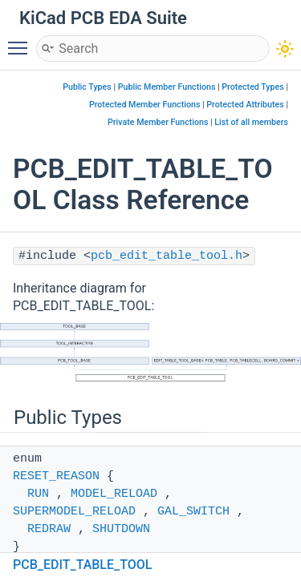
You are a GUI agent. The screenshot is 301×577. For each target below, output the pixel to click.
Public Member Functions (167, 87)
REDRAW (49, 529)
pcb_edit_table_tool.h (166, 256)
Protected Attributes (244, 104)
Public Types (87, 87)
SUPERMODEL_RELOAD (74, 511)
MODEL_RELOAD (114, 494)
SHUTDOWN (121, 529)
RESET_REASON (56, 476)
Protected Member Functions (145, 104)
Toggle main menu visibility (21, 41)
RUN (38, 494)
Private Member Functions (158, 122)
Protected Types (252, 87)
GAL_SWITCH (193, 511)
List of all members (251, 122)
